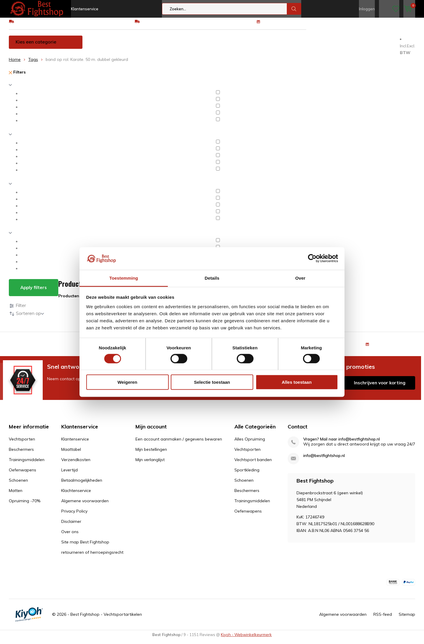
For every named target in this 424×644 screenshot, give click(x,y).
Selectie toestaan (212, 382)
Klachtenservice (76, 495)
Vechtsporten (110, 46)
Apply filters (33, 292)
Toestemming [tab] (123, 277)
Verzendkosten (75, 464)
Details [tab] (212, 277)
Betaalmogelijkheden (81, 484)
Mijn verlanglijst (150, 464)
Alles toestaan (297, 382)
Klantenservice (84, 8)
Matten (319, 46)
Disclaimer (71, 525)
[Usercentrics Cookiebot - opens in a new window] (312, 258)
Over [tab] (300, 277)
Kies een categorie (36, 46)
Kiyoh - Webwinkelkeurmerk (246, 639)
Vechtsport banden (253, 464)
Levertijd (69, 474)
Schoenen (288, 46)
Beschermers (152, 46)
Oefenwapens (248, 46)
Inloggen (367, 9)
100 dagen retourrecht (285, 25)
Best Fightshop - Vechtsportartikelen (106, 618)
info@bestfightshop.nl (324, 460)
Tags (33, 63)
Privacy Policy (74, 515)
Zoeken (294, 9)
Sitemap (407, 618)
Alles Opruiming (249, 443)
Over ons (70, 536)
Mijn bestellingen (151, 453)
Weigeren (127, 382)
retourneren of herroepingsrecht (92, 556)
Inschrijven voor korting (379, 387)
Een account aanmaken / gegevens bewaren (178, 443)
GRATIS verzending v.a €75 (42, 25)
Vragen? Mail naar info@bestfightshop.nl (341, 443)
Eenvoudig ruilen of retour (166, 25)
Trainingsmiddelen (199, 46)
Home (15, 63)
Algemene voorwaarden (85, 505)
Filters (17, 76)
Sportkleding (246, 474)
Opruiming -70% (358, 46)
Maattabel (71, 453)
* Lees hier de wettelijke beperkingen (268, 398)
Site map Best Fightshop (85, 546)
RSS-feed (382, 618)
